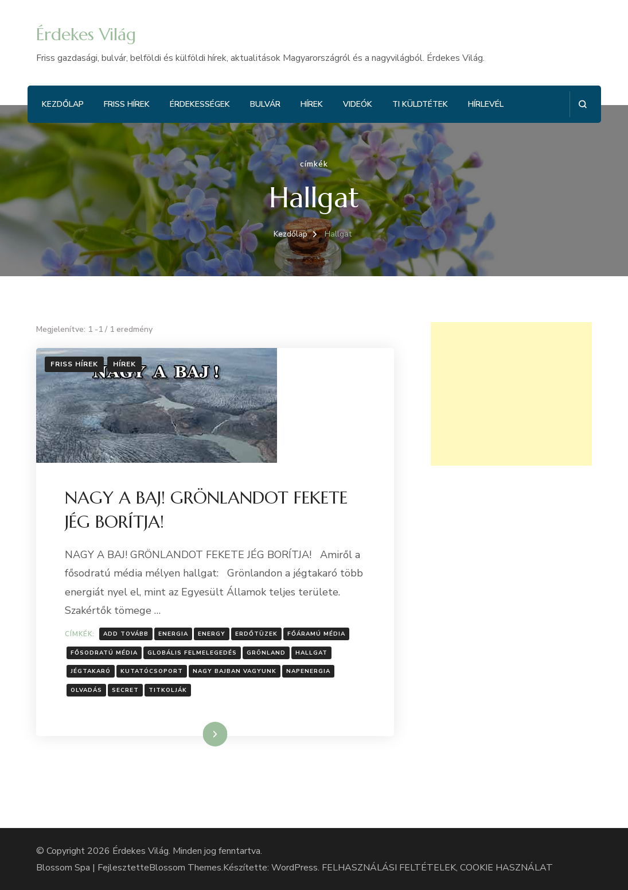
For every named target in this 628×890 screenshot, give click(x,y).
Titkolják (168, 690)
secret (125, 690)
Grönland (266, 653)
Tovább (200, 733)
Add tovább (126, 634)
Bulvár (265, 104)
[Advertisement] (511, 394)
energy (211, 634)
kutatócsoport (151, 671)
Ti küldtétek (420, 104)
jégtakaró (91, 671)
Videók (357, 104)
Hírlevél (486, 104)
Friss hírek (127, 104)
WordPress (294, 867)
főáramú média (316, 634)
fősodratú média (104, 653)
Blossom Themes (185, 867)
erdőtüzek (256, 634)
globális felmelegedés (192, 653)
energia (173, 634)
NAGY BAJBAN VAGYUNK (234, 671)
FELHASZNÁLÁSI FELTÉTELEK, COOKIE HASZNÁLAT (437, 867)
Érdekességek (200, 104)
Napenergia (308, 671)
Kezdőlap (63, 104)
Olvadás (86, 690)
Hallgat (311, 653)
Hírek (312, 104)
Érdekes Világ (86, 34)
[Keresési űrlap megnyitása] (582, 104)
